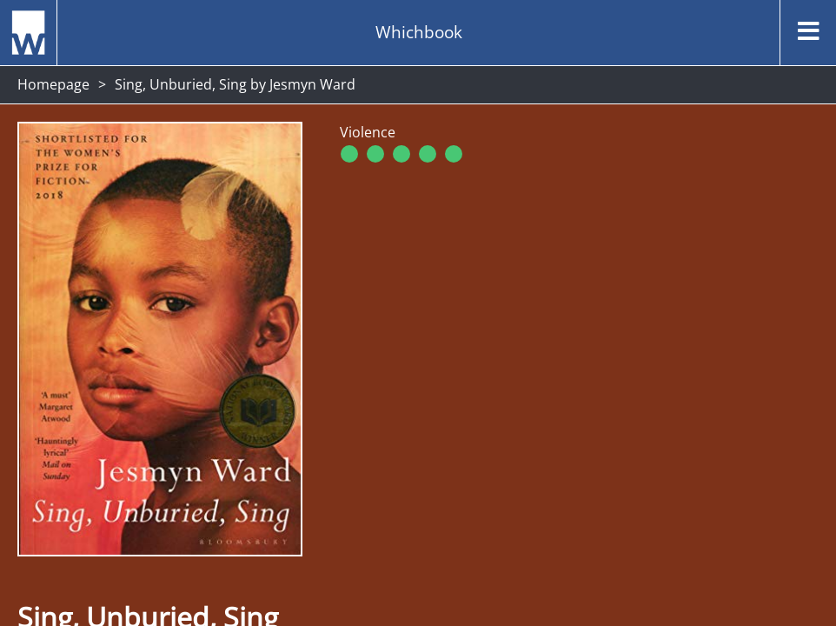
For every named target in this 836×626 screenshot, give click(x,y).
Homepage (53, 84)
